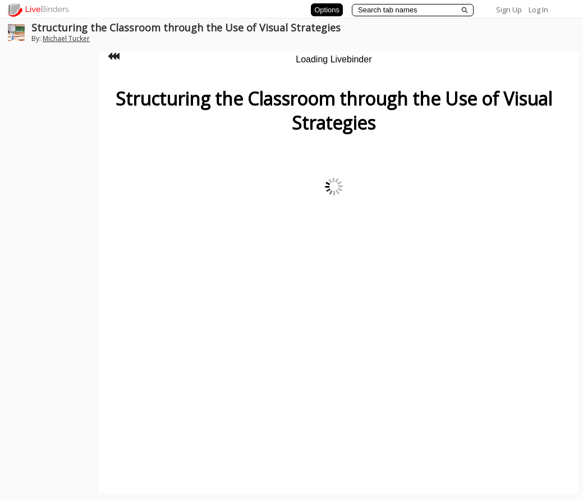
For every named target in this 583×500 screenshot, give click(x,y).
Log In (538, 9)
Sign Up (509, 9)
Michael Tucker (66, 38)
